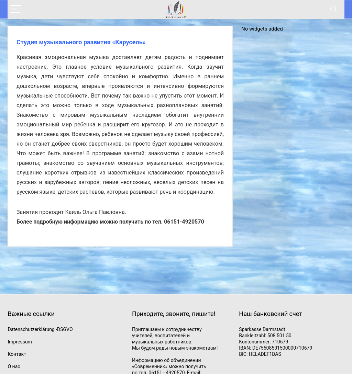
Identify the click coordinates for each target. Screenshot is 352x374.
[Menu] (16, 9)
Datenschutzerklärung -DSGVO (40, 329)
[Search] (334, 9)
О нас (14, 366)
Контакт (17, 354)
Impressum (20, 341)
